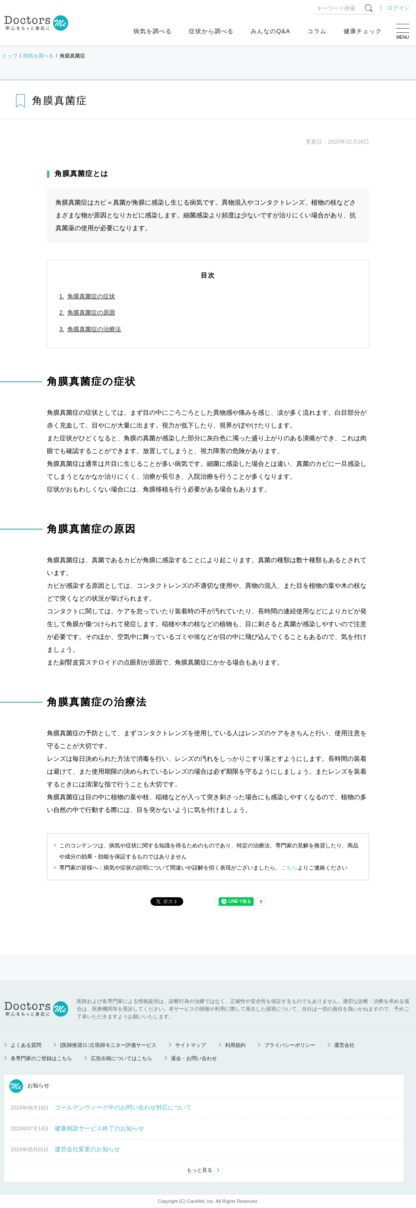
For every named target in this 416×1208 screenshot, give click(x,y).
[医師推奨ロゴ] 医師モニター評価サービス (108, 1045)
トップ (9, 56)
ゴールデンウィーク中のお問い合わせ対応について (123, 1107)
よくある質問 (26, 1045)
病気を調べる (152, 31)
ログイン (398, 8)
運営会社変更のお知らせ (87, 1149)
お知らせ (29, 1086)
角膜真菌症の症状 (91, 296)
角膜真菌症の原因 (91, 312)
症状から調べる (211, 31)
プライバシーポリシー (289, 1045)
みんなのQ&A (270, 31)
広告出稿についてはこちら (121, 1058)
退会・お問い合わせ (194, 1058)
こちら (289, 867)
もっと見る (199, 1170)
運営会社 (344, 1045)
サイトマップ (190, 1045)
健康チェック (363, 31)
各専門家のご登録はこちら (41, 1058)
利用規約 (235, 1045)
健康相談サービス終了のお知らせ (99, 1128)
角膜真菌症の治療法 (94, 329)
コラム (316, 31)
